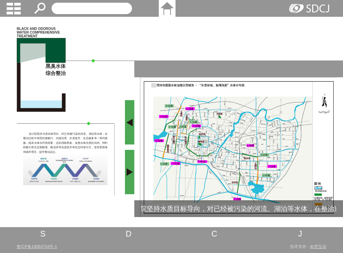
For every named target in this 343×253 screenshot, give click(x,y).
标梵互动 (318, 246)
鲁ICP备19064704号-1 (37, 246)
